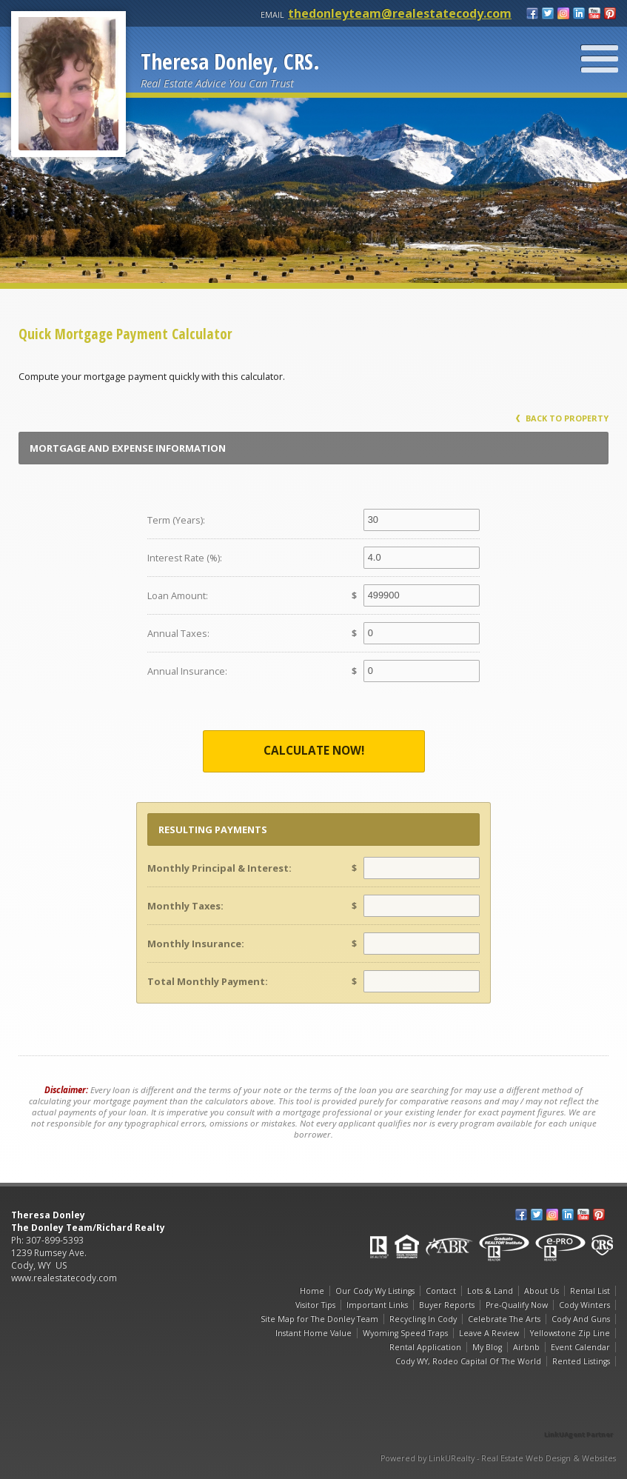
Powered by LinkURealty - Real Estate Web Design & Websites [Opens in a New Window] (498, 1458)
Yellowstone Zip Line (570, 1333)
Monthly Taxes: (185, 905)
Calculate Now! (314, 750)
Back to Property (562, 418)
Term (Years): (176, 520)
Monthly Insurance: (195, 943)
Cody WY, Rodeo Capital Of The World (468, 1361)
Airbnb (526, 1347)
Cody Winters (584, 1305)
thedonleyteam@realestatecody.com (400, 13)
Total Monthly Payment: (207, 981)
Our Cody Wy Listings (375, 1291)
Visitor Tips (315, 1305)
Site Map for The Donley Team (319, 1319)
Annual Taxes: (178, 633)
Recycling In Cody (423, 1319)
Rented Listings (581, 1361)
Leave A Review (489, 1333)
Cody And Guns (580, 1319)
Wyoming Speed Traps (405, 1333)
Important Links (377, 1305)
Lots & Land (490, 1291)
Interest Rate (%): (184, 557)
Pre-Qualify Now (517, 1305)
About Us (541, 1291)
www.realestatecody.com (64, 1278)
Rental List (590, 1291)
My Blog (487, 1347)
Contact (441, 1291)
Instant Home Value (313, 1333)
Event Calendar (580, 1347)
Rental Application (425, 1347)
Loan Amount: (177, 595)
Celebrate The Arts (504, 1319)
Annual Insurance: (187, 671)
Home (312, 1291)
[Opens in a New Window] (579, 1413)
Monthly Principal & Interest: (219, 868)
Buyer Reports (447, 1305)
